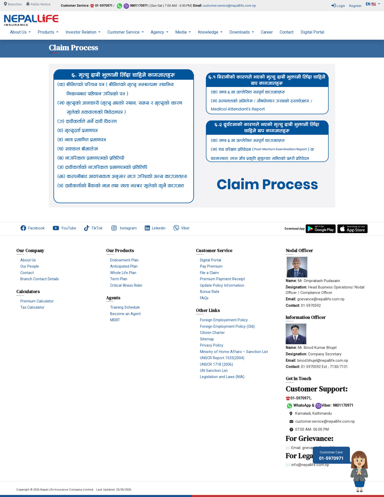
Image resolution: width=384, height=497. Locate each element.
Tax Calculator (32, 307)
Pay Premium (211, 266)
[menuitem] (20, 32)
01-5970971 (331, 455)
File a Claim (209, 273)
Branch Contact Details (39, 279)
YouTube (64, 228)
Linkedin (155, 228)
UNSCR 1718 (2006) (216, 364)
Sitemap (207, 339)
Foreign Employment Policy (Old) (227, 326)
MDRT (115, 320)
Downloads (240, 32)
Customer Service (124, 32)
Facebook (32, 228)
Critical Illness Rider (126, 285)
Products (46, 32)
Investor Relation (81, 32)
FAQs (204, 298)
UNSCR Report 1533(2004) (222, 358)
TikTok (93, 228)
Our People (29, 266)
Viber (181, 228)
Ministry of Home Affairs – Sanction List (234, 352)
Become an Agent (125, 314)
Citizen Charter (212, 333)
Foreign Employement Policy (224, 320)
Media (181, 32)
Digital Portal (312, 32)
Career (267, 32)
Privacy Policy (211, 345)
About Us (19, 32)
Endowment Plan (124, 260)
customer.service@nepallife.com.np (229, 6)
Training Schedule (125, 307)
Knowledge (208, 32)
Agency (158, 32)
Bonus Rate (209, 292)
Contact (286, 32)
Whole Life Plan (123, 273)
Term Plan (118, 279)
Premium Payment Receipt (222, 279)
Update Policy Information (222, 285)
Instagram (123, 228)
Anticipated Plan (124, 266)
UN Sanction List (214, 370)
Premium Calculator (37, 301)
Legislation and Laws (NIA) (222, 377)
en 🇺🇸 (371, 4)
